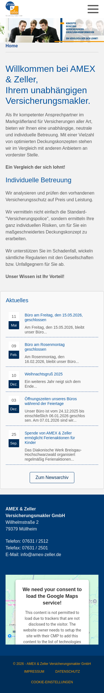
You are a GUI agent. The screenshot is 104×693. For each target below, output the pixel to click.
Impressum (34, 672)
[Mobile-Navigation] (93, 9)
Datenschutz (67, 672)
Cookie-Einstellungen (52, 682)
